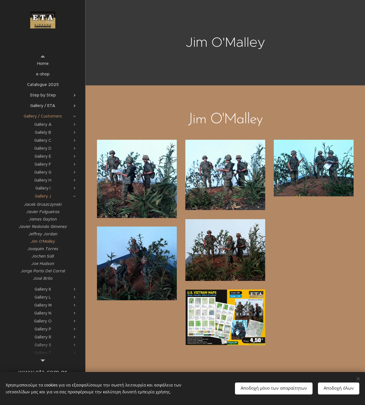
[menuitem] (43, 63)
